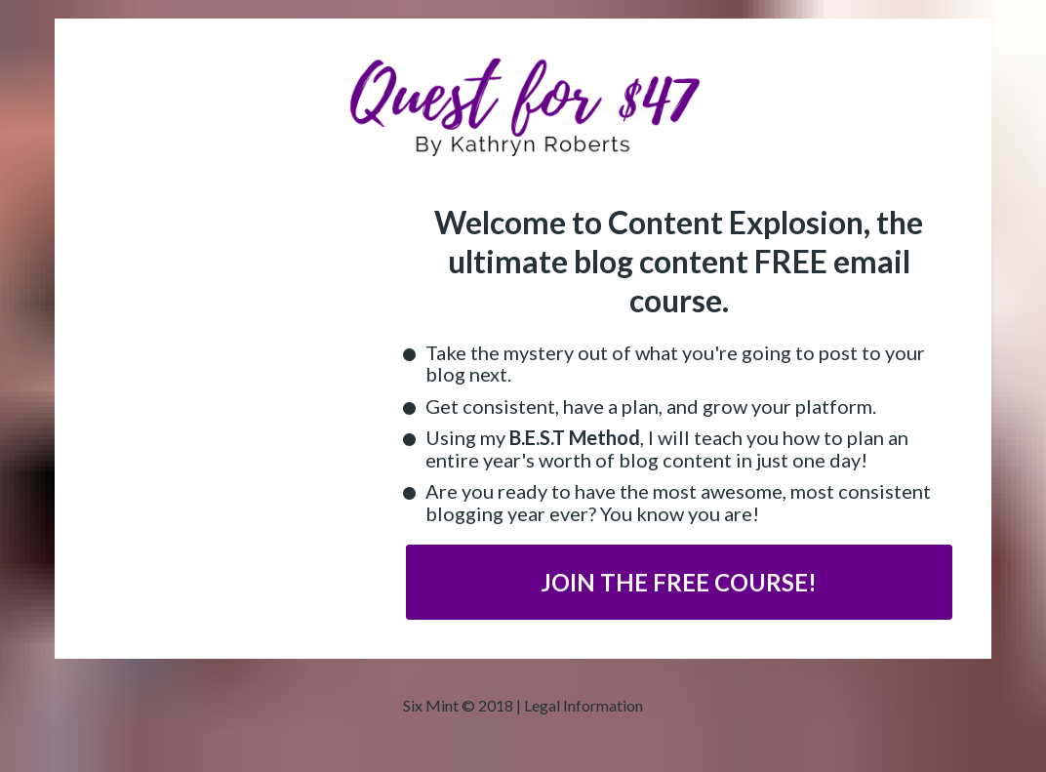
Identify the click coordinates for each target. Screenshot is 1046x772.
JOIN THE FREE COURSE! (679, 582)
